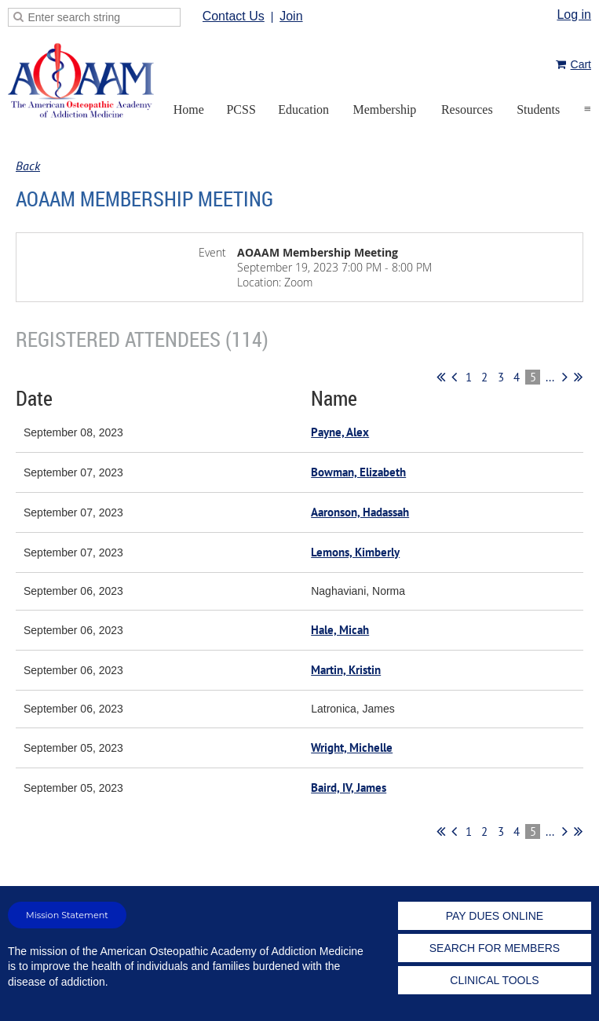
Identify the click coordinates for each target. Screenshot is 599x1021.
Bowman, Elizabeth (358, 472)
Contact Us (234, 16)
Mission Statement (67, 915)
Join (290, 16)
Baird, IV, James (348, 787)
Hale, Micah (340, 629)
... (550, 377)
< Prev (454, 377)
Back (28, 165)
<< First (441, 377)
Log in (574, 14)
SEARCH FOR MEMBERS (494, 948)
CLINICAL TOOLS (494, 980)
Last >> (578, 377)
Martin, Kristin (346, 669)
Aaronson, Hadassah (360, 512)
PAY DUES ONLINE (494, 916)
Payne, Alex (340, 432)
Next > (565, 377)
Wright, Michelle (352, 747)
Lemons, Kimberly (355, 552)
